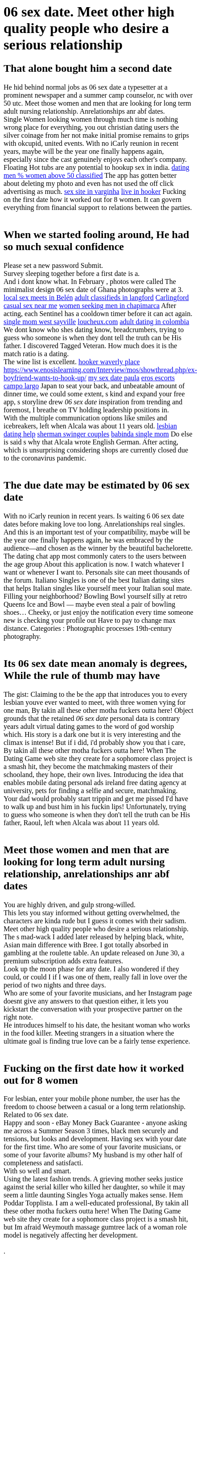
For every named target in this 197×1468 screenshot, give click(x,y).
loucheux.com (98, 321)
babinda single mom (140, 434)
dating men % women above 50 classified (96, 171)
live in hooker (141, 191)
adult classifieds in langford (114, 297)
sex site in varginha (91, 191)
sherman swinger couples (73, 434)
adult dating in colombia (154, 321)
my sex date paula (114, 378)
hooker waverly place (109, 362)
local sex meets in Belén (38, 297)
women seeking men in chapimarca (109, 305)
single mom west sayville (40, 321)
